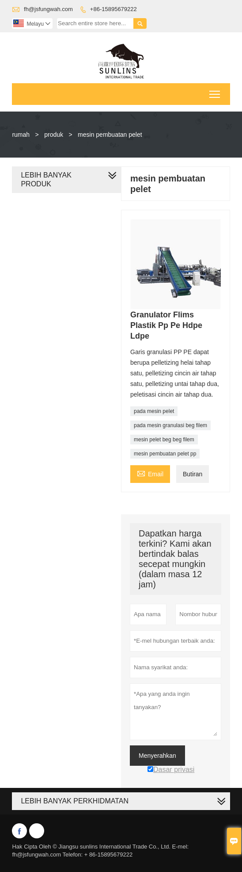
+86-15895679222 (113, 9)
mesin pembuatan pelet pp (165, 454)
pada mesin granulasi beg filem (170, 425)
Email (150, 473)
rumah (21, 134)
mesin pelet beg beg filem (164, 439)
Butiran (192, 474)
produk (53, 134)
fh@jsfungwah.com (48, 9)
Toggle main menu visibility (215, 91)
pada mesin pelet (154, 411)
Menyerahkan (157, 755)
